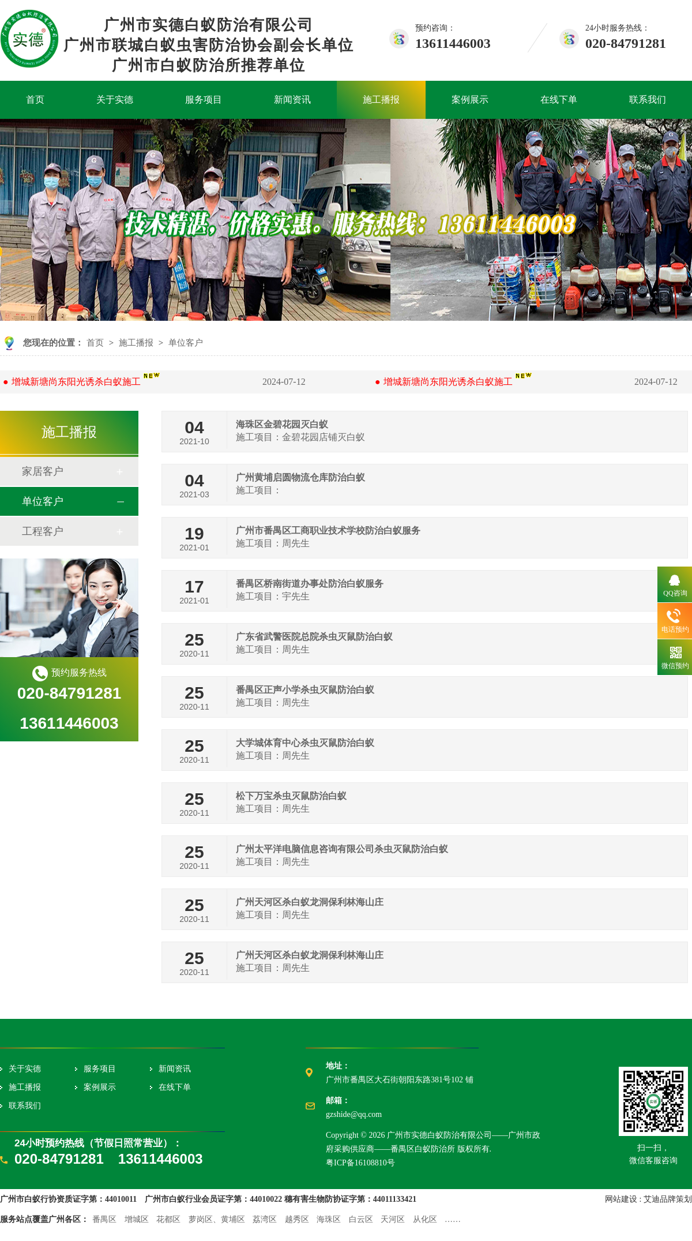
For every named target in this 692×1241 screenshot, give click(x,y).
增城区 (137, 1219)
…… (453, 1219)
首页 (35, 99)
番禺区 (104, 1219)
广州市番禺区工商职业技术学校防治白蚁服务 (328, 530)
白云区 (361, 1219)
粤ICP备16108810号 (360, 1162)
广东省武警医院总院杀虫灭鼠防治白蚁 (314, 637)
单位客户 (185, 342)
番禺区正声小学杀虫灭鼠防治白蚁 (305, 690)
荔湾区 (265, 1219)
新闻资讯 (292, 99)
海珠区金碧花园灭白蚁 (282, 424)
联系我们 (647, 99)
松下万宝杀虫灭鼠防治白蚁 (291, 796)
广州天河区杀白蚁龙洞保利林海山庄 (309, 902)
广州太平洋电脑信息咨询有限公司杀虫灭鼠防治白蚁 (342, 849)
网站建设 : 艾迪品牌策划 (648, 1199)
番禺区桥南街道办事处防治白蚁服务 (309, 583)
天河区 (393, 1219)
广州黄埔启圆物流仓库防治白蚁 (300, 477)
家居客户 (42, 471)
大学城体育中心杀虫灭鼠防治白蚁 (305, 743)
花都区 (168, 1219)
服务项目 (203, 99)
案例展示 (470, 99)
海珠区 (329, 1219)
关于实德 (114, 99)
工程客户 (42, 531)
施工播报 (381, 99)
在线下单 (558, 99)
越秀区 (297, 1219)
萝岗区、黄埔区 (217, 1219)
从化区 (425, 1219)
